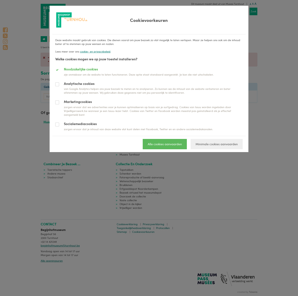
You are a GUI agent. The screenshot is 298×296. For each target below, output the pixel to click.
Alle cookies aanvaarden (165, 144)
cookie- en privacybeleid (95, 51)
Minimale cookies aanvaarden (217, 144)
